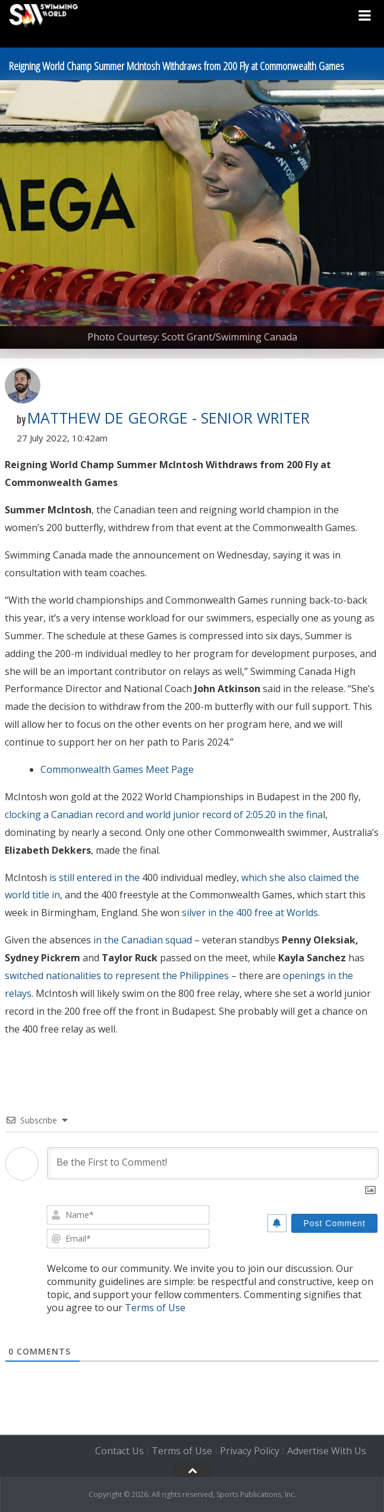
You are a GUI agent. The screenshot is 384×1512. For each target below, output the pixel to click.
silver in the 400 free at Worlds (250, 912)
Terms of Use (155, 1307)
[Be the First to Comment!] (213, 1163)
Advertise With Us (326, 1450)
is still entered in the (94, 877)
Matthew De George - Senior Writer (168, 418)
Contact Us (119, 1450)
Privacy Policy (249, 1450)
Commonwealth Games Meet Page (117, 769)
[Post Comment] (334, 1223)
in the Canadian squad (142, 939)
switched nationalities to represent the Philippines (117, 975)
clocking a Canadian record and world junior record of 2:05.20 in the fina (164, 814)
